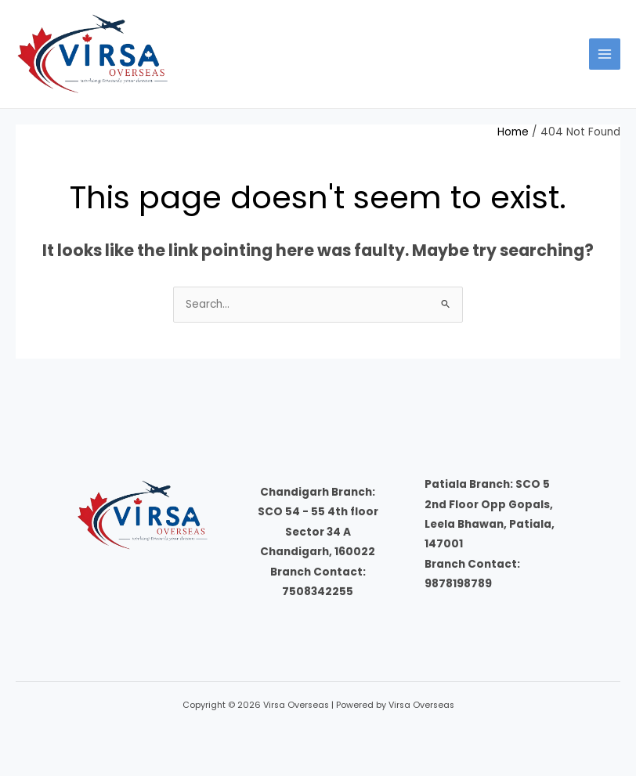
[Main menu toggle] (605, 54)
